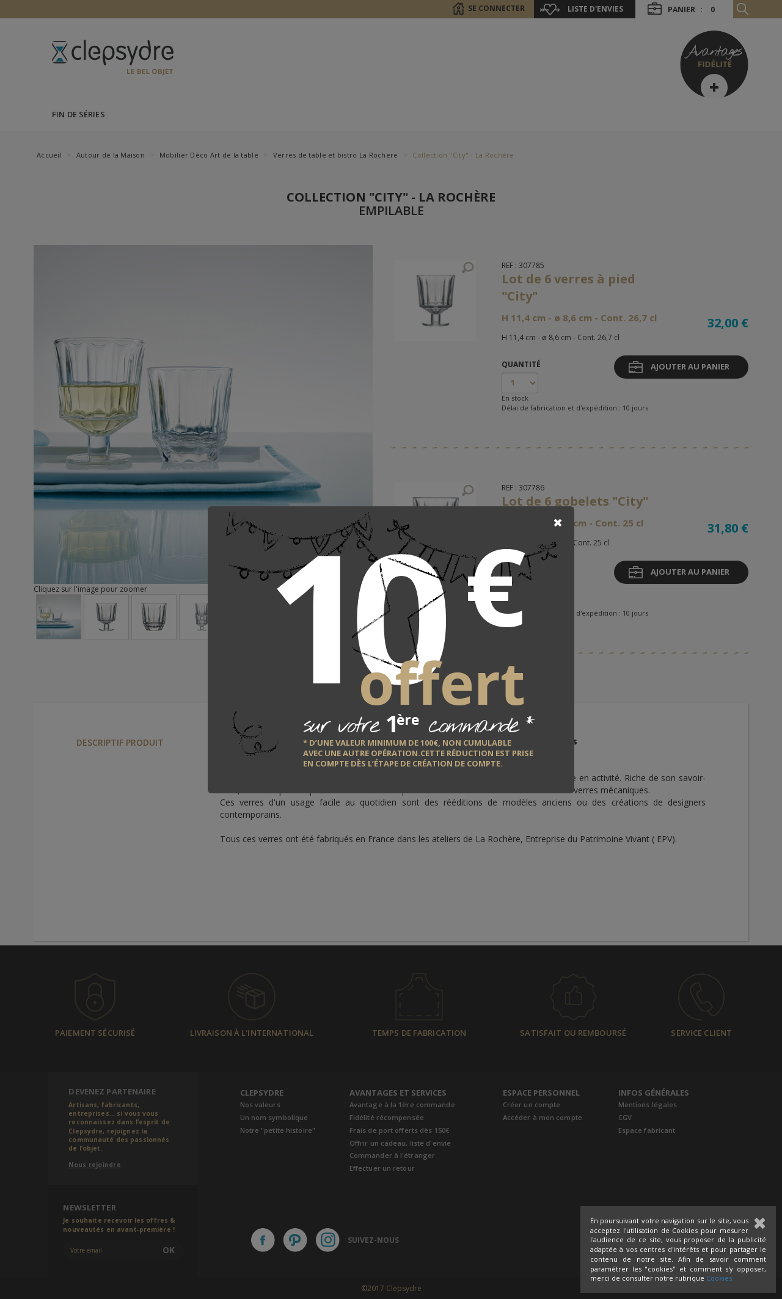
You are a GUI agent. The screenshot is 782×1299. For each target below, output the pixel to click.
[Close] (558, 523)
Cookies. (720, 1278)
